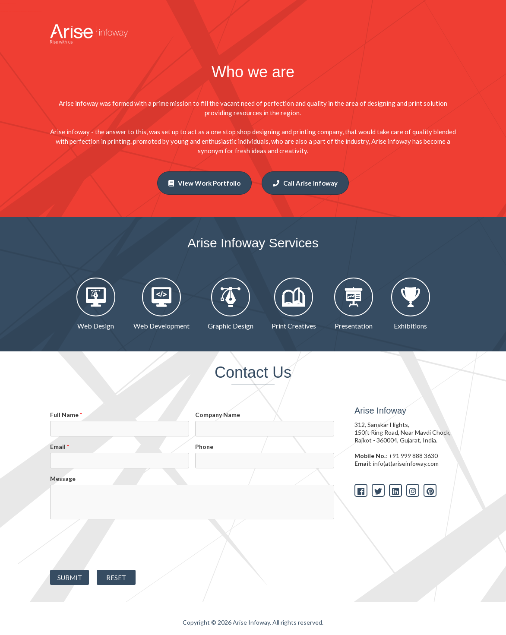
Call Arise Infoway (305, 183)
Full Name (66, 414)
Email (59, 446)
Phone (204, 446)
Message (63, 478)
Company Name (217, 414)
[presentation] (115, 544)
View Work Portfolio (204, 183)
